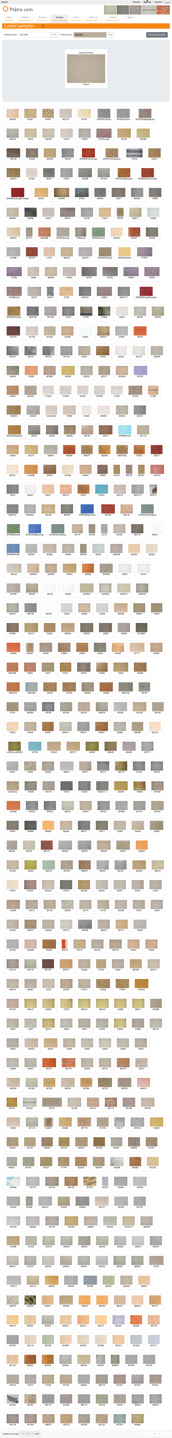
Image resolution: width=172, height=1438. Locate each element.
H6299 (49, 614)
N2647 (41, 198)
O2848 (13, 1069)
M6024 (137, 1306)
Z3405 (120, 831)
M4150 (71, 1187)
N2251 (34, 297)
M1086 (121, 811)
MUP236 (33, 317)
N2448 (29, 1207)
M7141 (139, 811)
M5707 (123, 1069)
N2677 (119, 1128)
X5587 (46, 653)
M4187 (120, 871)
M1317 (154, 1345)
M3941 (67, 772)
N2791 (84, 119)
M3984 (13, 653)
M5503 (30, 1326)
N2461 (51, 1049)
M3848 (82, 1207)
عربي (167, 2)
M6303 (129, 752)
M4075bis (122, 455)
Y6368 (68, 594)
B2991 (98, 554)
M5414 (45, 1207)
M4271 (85, 772)
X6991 (122, 317)
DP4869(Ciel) (125, 436)
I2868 (87, 1049)
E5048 (140, 673)
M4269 (104, 851)
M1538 (99, 1148)
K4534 (152, 238)
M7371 (14, 1286)
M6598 (48, 139)
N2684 (30, 653)
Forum (76, 18)
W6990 (104, 416)
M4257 (12, 1266)
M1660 (50, 337)
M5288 (143, 139)
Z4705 (117, 475)
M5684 (69, 455)
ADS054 (121, 376)
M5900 (30, 713)
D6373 (139, 357)
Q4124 (31, 357)
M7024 (141, 989)
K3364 (68, 554)
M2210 (120, 495)
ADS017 (12, 614)
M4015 (65, 732)
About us (92, 18)
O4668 (139, 792)
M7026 (148, 1108)
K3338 (12, 930)
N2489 (121, 1187)
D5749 (144, 693)
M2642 (81, 1167)
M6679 (104, 930)
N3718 (30, 970)
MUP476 (13, 693)
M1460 (129, 1108)
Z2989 (121, 337)
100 (22, 1434)
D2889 (138, 1029)
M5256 (68, 1088)
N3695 (85, 1306)
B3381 (30, 119)
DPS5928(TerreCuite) (147, 179)
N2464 (13, 1207)
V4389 (156, 653)
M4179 (102, 1385)
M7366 (13, 1187)
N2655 (69, 574)
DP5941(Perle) (123, 119)
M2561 (66, 1326)
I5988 (33, 277)
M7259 (139, 1207)
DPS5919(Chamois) (112, 159)
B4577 (84, 831)
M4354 (122, 416)
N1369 (54, 752)
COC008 (31, 475)
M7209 (71, 1227)
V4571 (102, 831)
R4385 (84, 614)
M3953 (66, 1247)
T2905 (66, 1009)
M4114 (84, 1405)
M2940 (48, 930)
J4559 (102, 357)
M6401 (116, 1148)
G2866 (123, 1049)
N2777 (29, 238)
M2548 (30, 950)
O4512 (106, 436)
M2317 (104, 376)
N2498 (140, 1187)
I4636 (30, 139)
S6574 (65, 950)
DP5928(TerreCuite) (88, 159)
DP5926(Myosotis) (87, 515)
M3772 (66, 930)
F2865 (141, 1049)
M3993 (158, 317)
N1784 (103, 1128)
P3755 (66, 1385)
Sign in (128, 17)
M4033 (138, 1405)
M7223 (14, 574)
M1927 (104, 811)
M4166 (157, 811)
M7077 (73, 752)
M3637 (144, 1286)
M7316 (13, 1385)
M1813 (118, 1345)
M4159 (129, 475)
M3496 (85, 930)
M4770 (121, 772)
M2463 (88, 693)
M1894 (66, 1345)
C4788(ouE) (14, 297)
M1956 (157, 792)
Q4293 (67, 910)
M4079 (13, 1306)
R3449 (49, 950)
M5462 (83, 554)
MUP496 (12, 673)
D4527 (49, 179)
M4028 (51, 277)
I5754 (12, 713)
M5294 (13, 1088)
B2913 (48, 1029)
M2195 (155, 732)
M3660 (48, 831)
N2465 (13, 376)
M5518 (156, 1029)
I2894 (84, 1029)
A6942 (52, 436)
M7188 (50, 317)
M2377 (154, 970)
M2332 (84, 713)
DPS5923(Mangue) (124, 179)
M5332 (29, 851)
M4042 (84, 1385)
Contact (112, 18)
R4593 (101, 732)
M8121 (138, 1009)
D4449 (30, 891)
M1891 (152, 1148)
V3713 (85, 910)
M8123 (84, 1009)
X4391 (83, 495)
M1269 (30, 1425)
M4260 (139, 871)
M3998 (61, 198)
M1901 (155, 1385)
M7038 (102, 1266)
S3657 (48, 495)
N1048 (13, 1247)
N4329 (68, 159)
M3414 (13, 989)
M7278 (13, 1425)
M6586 (13, 218)
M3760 (84, 891)
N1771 (137, 653)
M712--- (121, 930)
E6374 (143, 574)
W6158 (30, 614)
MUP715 (138, 495)
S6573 (157, 455)
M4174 (48, 1405)
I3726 (138, 910)
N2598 (117, 1167)
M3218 (66, 119)
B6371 (155, 535)
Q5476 (50, 693)
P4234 (120, 1405)
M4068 (33, 1227)
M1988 (13, 258)
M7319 (33, 1187)
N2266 (120, 713)
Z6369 (85, 337)
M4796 (87, 436)
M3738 (13, 159)
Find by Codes (10, 35)
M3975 (153, 495)
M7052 (84, 1425)
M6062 (30, 1365)
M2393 (134, 554)
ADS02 (86, 376)
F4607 (66, 179)
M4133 (93, 1108)
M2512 (83, 1326)
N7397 (83, 396)
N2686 (65, 1128)
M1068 (13, 811)
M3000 (157, 357)
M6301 (109, 1286)
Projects (42, 18)
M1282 (139, 713)
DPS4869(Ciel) (13, 554)
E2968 (103, 989)
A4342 (48, 119)
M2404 (126, 1286)
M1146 (12, 1365)
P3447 (133, 950)
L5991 (118, 198)
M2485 (135, 1167)
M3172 (137, 535)
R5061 (125, 574)
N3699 (48, 1306)
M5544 (84, 1365)
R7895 (82, 198)
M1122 (32, 1128)
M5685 (88, 574)
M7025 (110, 1227)
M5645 (110, 752)
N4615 (83, 732)
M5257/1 (124, 297)
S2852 (31, 871)
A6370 (50, 594)
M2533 (102, 1247)
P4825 (131, 277)
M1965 (13, 1405)
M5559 (30, 1306)
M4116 (111, 1108)
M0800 (134, 1148)
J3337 (48, 989)
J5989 (105, 633)
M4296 (12, 851)
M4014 (143, 1088)
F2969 (122, 989)
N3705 (30, 1148)
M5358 (121, 614)
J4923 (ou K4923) (15, 752)
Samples (59, 18)
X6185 (92, 535)
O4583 (156, 831)
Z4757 (68, 317)
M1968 (68, 475)
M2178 (154, 1326)
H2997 (120, 891)
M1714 (143, 436)
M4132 (126, 515)
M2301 (68, 811)
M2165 (13, 1345)
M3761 (158, 871)
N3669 (12, 1148)
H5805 (82, 653)
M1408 (66, 1405)
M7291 (30, 1405)
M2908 (104, 455)
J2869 (69, 1049)
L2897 (30, 1029)
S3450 (13, 455)
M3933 (32, 811)
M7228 (131, 1365)
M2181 (12, 475)
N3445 (86, 475)
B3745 (49, 910)
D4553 (120, 218)
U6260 (102, 614)
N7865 (104, 317)
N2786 (86, 1088)
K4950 (12, 396)
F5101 (65, 673)
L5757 (49, 258)
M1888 (156, 1009)
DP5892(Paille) (124, 258)
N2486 (50, 554)
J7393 (66, 297)
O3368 (84, 970)
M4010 (103, 337)
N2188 (48, 515)
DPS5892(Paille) (14, 317)
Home (8, 18)
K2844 (87, 1069)
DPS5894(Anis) (13, 535)
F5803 (30, 673)
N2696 (66, 831)
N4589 (31, 831)
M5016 (66, 495)
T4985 (69, 416)
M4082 (137, 1425)
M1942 (158, 713)
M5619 (12, 1326)
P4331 (137, 891)
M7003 (108, 515)
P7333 (101, 970)
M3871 (135, 218)
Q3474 (50, 297)
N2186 (74, 1108)
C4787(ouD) (104, 139)
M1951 (28, 1167)
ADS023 (85, 297)
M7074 (52, 1187)
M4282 (137, 198)
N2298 (121, 910)
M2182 (13, 1227)
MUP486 (44, 238)
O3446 (151, 950)
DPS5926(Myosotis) (35, 535)
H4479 (48, 218)
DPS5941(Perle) (104, 119)
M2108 (48, 1345)
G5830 (153, 218)
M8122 (30, 1009)
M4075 (87, 455)
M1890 (101, 1345)
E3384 (49, 633)
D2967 (154, 159)
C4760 (139, 772)
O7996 (14, 277)
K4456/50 (51, 416)
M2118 (30, 1345)
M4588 (30, 218)
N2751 (52, 1108)
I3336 (117, 970)
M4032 (156, 1405)
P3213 (84, 989)
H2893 (85, 139)
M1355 (66, 713)
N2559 (121, 792)
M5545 (48, 1266)
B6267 (30, 495)
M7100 (66, 357)
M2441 (134, 238)
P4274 (79, 950)
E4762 (110, 277)
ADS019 (123, 594)
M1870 (117, 238)
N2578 (12, 1108)
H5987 (155, 198)
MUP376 (126, 693)
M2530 (152, 554)
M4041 (103, 871)
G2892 (102, 1029)
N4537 (123, 851)
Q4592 (48, 732)
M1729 (48, 970)
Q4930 (92, 752)
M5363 (68, 633)
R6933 (34, 436)
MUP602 (30, 515)
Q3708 (119, 535)
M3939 (48, 1365)
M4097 (85, 871)
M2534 (137, 1128)
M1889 (50, 376)
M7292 (67, 871)
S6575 (140, 337)
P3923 (12, 732)
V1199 (63, 1167)
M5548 (147, 1227)
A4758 (48, 713)
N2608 (48, 772)
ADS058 (116, 554)
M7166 (13, 1009)
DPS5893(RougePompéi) (18, 198)
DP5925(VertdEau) (58, 535)
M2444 (142, 851)
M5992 (87, 633)
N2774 (68, 1069)
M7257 (52, 1227)
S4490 (152, 277)
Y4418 (66, 891)
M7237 (120, 1385)
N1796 (32, 337)
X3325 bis (12, 792)
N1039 (31, 1247)
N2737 (49, 1069)
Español (158, 2)
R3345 (139, 455)
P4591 (12, 831)
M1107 (49, 792)
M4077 (30, 930)
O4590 (31, 792)
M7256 (90, 1286)
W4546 (31, 554)
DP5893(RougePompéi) (146, 297)
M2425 (118, 1326)
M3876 (138, 1247)
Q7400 (32, 179)
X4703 (66, 792)
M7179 (84, 1128)
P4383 (31, 376)
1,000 (36, 1434)
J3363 (157, 910)
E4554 (138, 831)
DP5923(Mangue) (14, 436)
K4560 (102, 673)
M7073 (66, 1425)
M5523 (124, 1088)
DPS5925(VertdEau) (147, 515)
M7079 (64, 1148)
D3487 (140, 930)
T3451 (105, 218)
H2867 (105, 1049)
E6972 (140, 416)
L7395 (116, 396)
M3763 (85, 258)
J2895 (66, 1029)
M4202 (84, 851)
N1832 (102, 495)
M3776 (115, 950)
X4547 (12, 772)
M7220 (102, 1425)
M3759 (32, 258)
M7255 (120, 1425)
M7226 (149, 1365)
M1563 (31, 1088)
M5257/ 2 (102, 792)
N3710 (33, 1286)
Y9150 (134, 159)
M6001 (81, 1148)
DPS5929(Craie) (105, 258)
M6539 (99, 1167)
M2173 (47, 851)
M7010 (49, 1247)
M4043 (13, 139)
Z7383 (153, 396)
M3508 (137, 732)
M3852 (137, 1266)
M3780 (136, 970)
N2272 (102, 1207)
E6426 (69, 277)
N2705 (124, 139)
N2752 (105, 1088)
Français (136, 2)
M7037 (140, 376)
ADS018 (142, 594)
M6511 (120, 1306)
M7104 (104, 179)
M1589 (13, 594)
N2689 (48, 1128)
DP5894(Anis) (98, 238)
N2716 (31, 455)
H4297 (86, 811)
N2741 (105, 1069)
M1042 (29, 1108)
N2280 (121, 1207)
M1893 (83, 1345)
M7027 (137, 1385)
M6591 (48, 1425)
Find (55, 35)
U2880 (120, 1009)
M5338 (14, 416)
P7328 (48, 1385)
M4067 (12, 1167)
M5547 (140, 317)
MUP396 (31, 693)
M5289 (101, 1365)
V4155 (103, 910)
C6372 (66, 139)
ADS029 (86, 594)
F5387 (121, 673)
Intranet (4, 2)
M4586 (70, 436)
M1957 (13, 357)
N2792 (49, 1088)
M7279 (13, 970)
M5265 (31, 1049)
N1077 (156, 1266)
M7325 (153, 1167)
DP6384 (106, 574)
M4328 (33, 416)
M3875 (156, 1247)
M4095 (84, 1247)
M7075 (30, 1266)
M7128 (102, 1405)
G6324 (121, 357)
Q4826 (104, 297)
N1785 (35, 752)
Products (24, 18)
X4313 (32, 910)
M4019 (49, 871)
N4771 (103, 772)
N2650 (68, 376)
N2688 (85, 179)
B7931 (89, 277)
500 (29, 1434)
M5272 (13, 179)
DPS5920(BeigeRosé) (145, 119)
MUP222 (12, 515)
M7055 (13, 950)
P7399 (48, 396)
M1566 (136, 1345)
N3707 (46, 1167)
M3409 (50, 159)
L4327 (155, 891)
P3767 (30, 1385)
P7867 (86, 317)
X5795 (69, 693)
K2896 (120, 732)
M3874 (102, 713)
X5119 (77, 535)
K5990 (12, 633)
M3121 (31, 633)
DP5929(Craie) (62, 238)
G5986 (124, 633)
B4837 (139, 614)
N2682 (13, 1128)
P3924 (12, 891)
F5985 (102, 475)
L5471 (48, 673)
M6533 (67, 258)
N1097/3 (129, 1227)
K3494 (13, 910)
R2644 (30, 732)
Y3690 (30, 772)
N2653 (67, 218)
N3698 (66, 1306)
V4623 (157, 614)
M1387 (90, 1187)
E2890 (120, 1029)
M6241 (102, 891)
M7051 (141, 475)
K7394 (135, 396)
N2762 (97, 950)
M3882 (91, 1227)
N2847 (31, 1069)
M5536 (65, 1365)
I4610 (12, 495)
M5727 (155, 1306)
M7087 (66, 989)
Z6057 (84, 357)
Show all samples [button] (157, 34)
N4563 (50, 475)
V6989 (86, 416)
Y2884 (13, 1049)
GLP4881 (141, 633)
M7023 (157, 475)
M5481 (30, 989)
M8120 (102, 1009)
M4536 (100, 198)
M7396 (99, 396)
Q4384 (106, 693)
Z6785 (87, 218)
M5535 (13, 238)
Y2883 (13, 1029)
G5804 (64, 653)
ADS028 (105, 594)
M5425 (84, 1266)
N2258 (64, 1207)
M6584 (12, 119)
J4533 (100, 653)
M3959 (48, 1326)
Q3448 (67, 337)
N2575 (105, 1187)
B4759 (157, 772)
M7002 (50, 811)
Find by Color (66, 35)
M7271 (147, 752)
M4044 (115, 1365)
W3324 (48, 891)
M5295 (71, 1286)
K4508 (32, 159)
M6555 (102, 1306)
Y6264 (66, 614)
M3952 (119, 1266)
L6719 (104, 535)
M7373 (48, 357)
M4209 (65, 851)
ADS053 (51, 574)
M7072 (66, 970)
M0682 (47, 1148)
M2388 (136, 1326)
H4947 (84, 673)
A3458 (118, 653)
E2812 (141, 1069)
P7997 (145, 258)
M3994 (30, 396)
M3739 (13, 337)
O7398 (65, 396)
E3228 (84, 792)
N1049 (13, 871)
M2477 (101, 1326)
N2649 (157, 1128)
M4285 (32, 594)
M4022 (52, 1286)
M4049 (67, 515)
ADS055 (33, 574)
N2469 (51, 455)
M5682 (120, 1247)
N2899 (48, 1009)
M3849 (66, 1266)
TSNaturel (80, 238)
